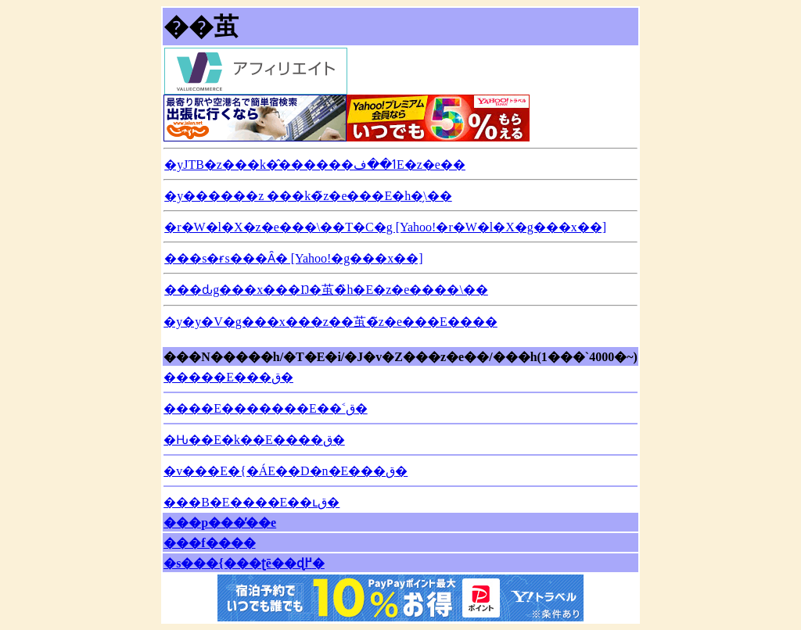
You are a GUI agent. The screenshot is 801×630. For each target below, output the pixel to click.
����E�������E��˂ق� (265, 408)
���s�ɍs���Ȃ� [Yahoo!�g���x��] (293, 258)
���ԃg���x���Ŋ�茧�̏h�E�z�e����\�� (325, 289)
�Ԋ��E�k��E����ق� (254, 439)
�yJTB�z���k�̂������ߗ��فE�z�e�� (314, 164)
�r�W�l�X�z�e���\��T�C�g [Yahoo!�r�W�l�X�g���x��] (384, 227)
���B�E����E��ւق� (251, 502)
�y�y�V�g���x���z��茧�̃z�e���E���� (330, 321)
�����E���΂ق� (228, 377)
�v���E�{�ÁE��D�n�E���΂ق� (285, 471)
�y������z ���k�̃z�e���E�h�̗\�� (307, 195)
